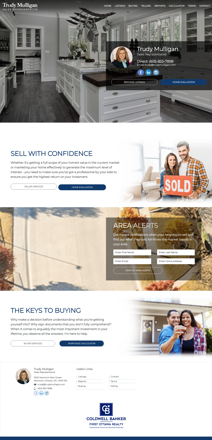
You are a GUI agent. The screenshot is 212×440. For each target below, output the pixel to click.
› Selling (113, 386)
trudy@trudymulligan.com (51, 384)
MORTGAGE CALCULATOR (81, 343)
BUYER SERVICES (33, 343)
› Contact (114, 376)
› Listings (81, 376)
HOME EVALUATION (184, 82)
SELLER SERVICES (33, 186)
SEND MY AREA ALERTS (137, 270)
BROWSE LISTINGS (134, 82)
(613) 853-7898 (45, 388)
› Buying (81, 386)
